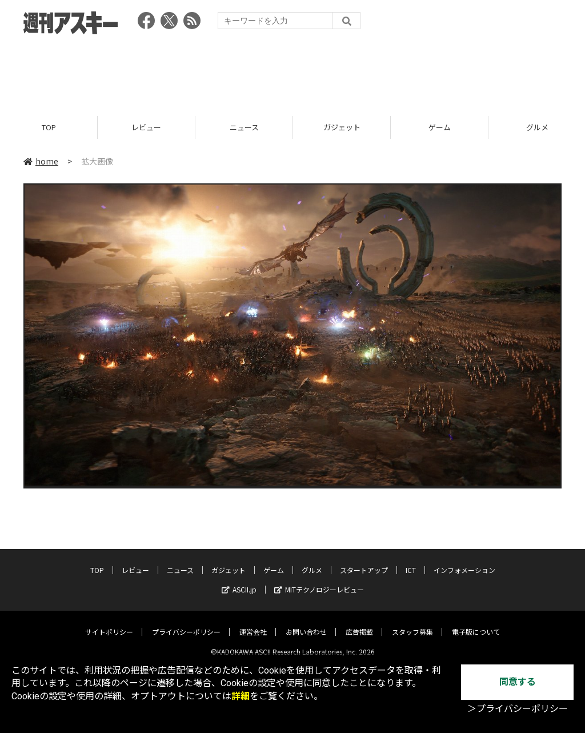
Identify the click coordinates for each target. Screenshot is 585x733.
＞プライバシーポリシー (517, 708)
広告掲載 (359, 623)
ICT (411, 561)
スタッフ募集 (412, 623)
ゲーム (439, 127)
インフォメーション (464, 561)
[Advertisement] (292, 71)
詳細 (240, 696)
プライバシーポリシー (186, 623)
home (40, 161)
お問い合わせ (306, 623)
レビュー (146, 127)
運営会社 (253, 623)
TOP (49, 127)
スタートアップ (364, 561)
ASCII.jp (239, 581)
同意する (517, 681)
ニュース (244, 127)
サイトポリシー (109, 623)
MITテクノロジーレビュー (319, 581)
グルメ (312, 561)
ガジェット (341, 127)
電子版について (476, 623)
